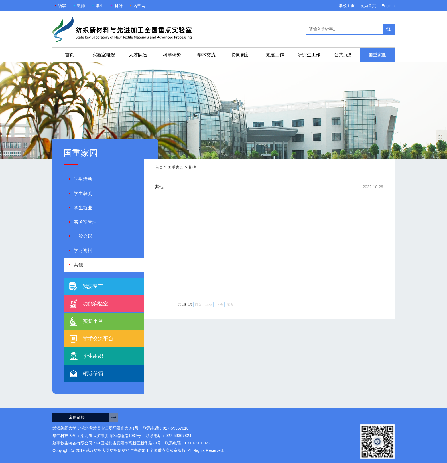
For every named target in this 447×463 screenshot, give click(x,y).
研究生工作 (309, 54)
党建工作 (275, 54)
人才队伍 (138, 54)
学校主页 (347, 5)
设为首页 (368, 5)
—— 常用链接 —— (77, 417)
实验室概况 (103, 54)
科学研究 (172, 54)
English (388, 5)
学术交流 (206, 54)
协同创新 (240, 54)
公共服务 (343, 54)
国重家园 (377, 54)
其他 (192, 167)
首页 (69, 54)
